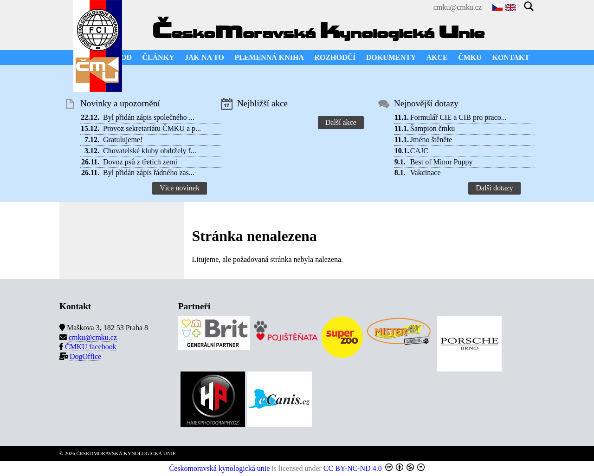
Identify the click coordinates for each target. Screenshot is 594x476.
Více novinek (180, 188)
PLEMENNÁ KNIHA (269, 57)
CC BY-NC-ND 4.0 (352, 468)
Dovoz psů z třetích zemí (140, 162)
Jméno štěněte (431, 139)
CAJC (419, 151)
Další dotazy (494, 188)
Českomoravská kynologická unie (219, 468)
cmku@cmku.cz (457, 7)
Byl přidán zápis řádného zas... (148, 172)
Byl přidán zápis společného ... (148, 117)
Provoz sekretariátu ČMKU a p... (152, 128)
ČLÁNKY (158, 57)
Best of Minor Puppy (441, 162)
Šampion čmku (432, 128)
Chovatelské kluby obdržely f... (149, 151)
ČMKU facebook (90, 347)
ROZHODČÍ (334, 57)
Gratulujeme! (122, 139)
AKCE (437, 57)
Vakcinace (425, 172)
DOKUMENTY (391, 57)
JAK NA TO (204, 57)
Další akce (340, 122)
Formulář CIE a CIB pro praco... (458, 117)
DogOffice (85, 356)
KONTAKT (510, 57)
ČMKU (470, 57)
